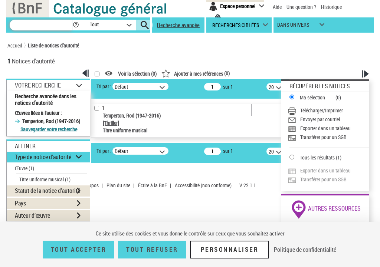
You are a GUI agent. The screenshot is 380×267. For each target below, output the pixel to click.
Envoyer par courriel (320, 119)
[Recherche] (41, 25)
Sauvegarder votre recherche (48, 129)
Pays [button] (20, 203)
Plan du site (118, 185)
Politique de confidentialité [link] (305, 249)
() (195, 73)
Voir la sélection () (137, 73)
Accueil (14, 45)
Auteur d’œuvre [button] (32, 215)
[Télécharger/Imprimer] (328, 110)
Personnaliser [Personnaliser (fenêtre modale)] (230, 249)
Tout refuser (152, 249)
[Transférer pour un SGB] (328, 137)
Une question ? (301, 6)
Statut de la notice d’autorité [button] (47, 191)
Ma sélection (312, 97)
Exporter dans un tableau (325, 128)
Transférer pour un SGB (323, 137)
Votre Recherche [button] (38, 85)
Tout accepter (79, 249)
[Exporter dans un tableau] (328, 128)
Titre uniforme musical (45, 179)
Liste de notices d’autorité (53, 45)
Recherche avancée (178, 25)
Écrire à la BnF (152, 185)
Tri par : (103, 86)
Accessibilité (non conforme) (203, 185)
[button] (75, 25)
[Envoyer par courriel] (328, 119)
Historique (331, 6)
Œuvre (24, 168)
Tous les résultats (317, 157)
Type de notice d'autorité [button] (43, 157)
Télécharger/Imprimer (321, 110)
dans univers (293, 26)
